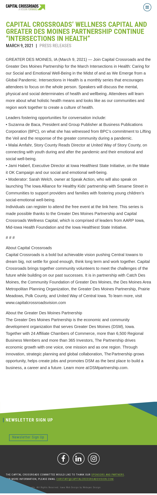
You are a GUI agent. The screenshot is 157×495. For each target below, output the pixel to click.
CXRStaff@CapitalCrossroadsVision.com (85, 478)
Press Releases (55, 45)
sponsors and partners (107, 474)
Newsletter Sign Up (28, 437)
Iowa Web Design (69, 487)
